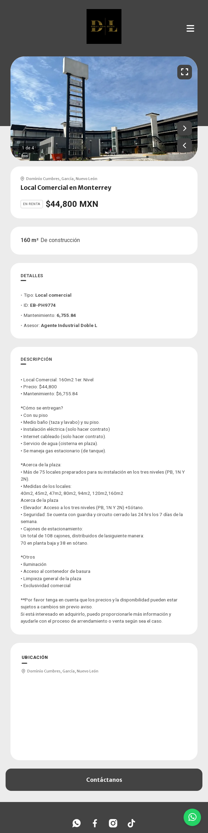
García (67, 178)
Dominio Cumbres (42, 178)
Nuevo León (86, 178)
